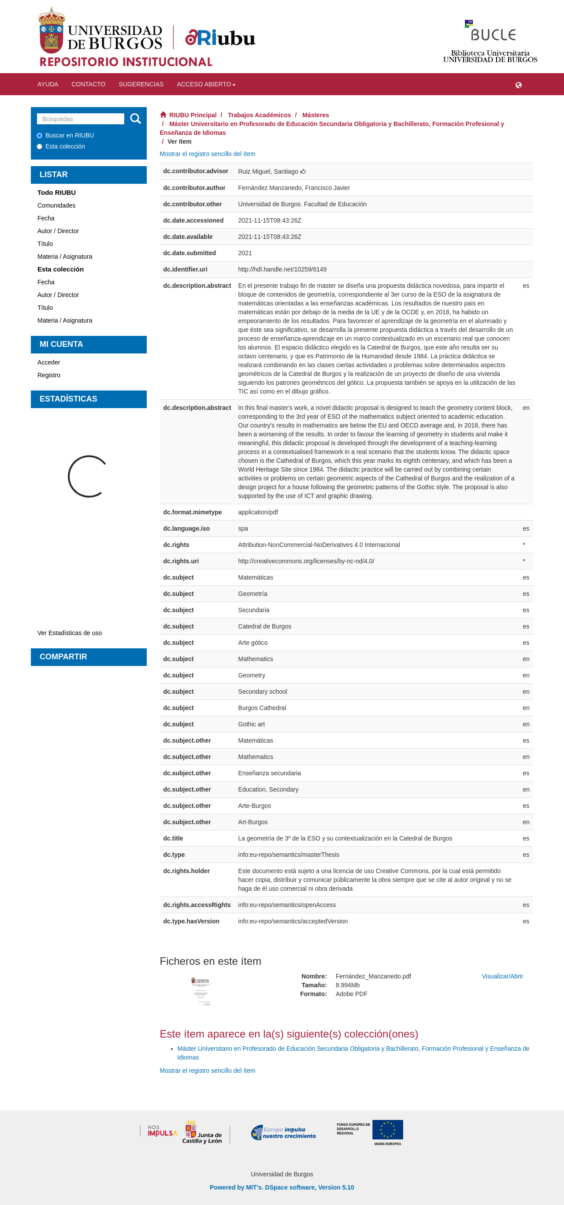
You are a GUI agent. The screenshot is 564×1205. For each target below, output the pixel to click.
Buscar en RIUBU (65, 135)
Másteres (315, 115)
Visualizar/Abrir (502, 976)
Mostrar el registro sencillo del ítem (208, 153)
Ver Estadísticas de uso (69, 632)
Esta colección (61, 146)
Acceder (48, 362)
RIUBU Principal (192, 115)
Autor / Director (58, 230)
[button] (519, 84)
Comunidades (56, 205)
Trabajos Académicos (259, 115)
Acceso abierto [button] (206, 84)
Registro (48, 375)
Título (45, 243)
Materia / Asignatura (65, 256)
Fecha (46, 218)
